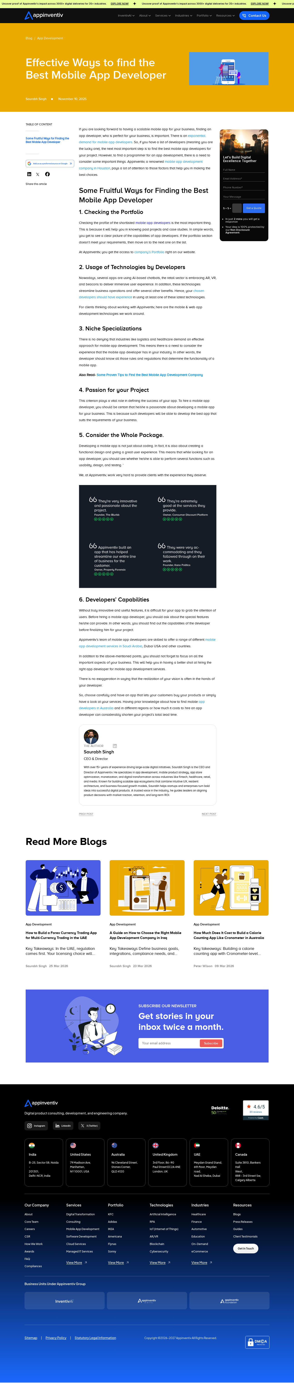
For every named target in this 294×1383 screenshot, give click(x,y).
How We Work (34, 1244)
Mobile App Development (82, 1229)
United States (80, 1155)
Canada (241, 1155)
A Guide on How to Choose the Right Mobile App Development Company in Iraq (145, 935)
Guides (237, 1229)
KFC (111, 1214)
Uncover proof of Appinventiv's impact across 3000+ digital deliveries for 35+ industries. (75, 3)
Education (198, 1237)
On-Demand (199, 1244)
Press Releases (242, 1222)
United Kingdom (165, 1155)
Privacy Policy (56, 1338)
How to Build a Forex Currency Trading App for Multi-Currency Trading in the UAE (61, 935)
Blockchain (157, 1244)
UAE (197, 1155)
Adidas (112, 1222)
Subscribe (211, 1044)
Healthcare (198, 1214)
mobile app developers (153, 222)
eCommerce (199, 1252)
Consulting (73, 1222)
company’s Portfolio (149, 252)
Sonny (112, 1252)
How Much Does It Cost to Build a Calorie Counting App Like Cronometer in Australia (229, 935)
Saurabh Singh (181, 766)
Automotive (199, 1229)
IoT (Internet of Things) (164, 1229)
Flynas (112, 1244)
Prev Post (86, 813)
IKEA (111, 1229)
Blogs (237, 1214)
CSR (27, 1237)
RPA (152, 1222)
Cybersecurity (159, 1252)
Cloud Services (76, 1244)
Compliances (33, 1266)
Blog (29, 38)
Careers (30, 1229)
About (29, 1214)
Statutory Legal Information (95, 1338)
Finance (196, 1222)
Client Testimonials (245, 1237)
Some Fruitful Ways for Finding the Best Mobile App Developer (47, 140)
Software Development (81, 1237)
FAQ (27, 1259)
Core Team (31, 1222)
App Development (50, 38)
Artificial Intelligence (163, 1214)
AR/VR (154, 1237)
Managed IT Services (79, 1252)
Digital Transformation (80, 1214)
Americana (115, 1237)
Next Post (209, 813)
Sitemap (31, 1338)
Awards (29, 1252)
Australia (118, 1155)
